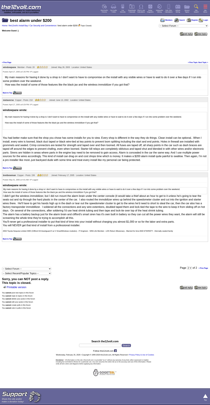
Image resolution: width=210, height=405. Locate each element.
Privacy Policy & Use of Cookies (141, 355)
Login (203, 20)
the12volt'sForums (104, 11)
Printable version (16, 287)
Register (192, 20)
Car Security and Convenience (43, 25)
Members (166, 20)
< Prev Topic (193, 62)
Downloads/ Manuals (132, 11)
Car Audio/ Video (113, 11)
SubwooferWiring (159, 11)
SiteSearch (196, 11)
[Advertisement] (105, 48)
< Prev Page (6, 62)
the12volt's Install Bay (18, 25)
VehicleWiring (177, 11)
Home (4, 25)
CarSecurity (123, 11)
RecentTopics (187, 11)
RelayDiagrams (150, 11)
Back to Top (7, 93)
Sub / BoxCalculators (169, 11)
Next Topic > (203, 62)
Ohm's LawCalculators (141, 11)
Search (179, 20)
